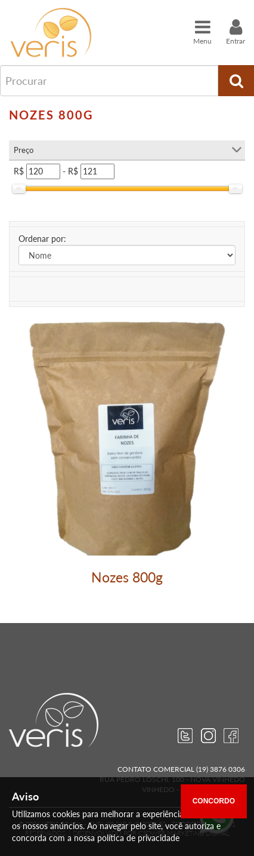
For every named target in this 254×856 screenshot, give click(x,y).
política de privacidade (138, 838)
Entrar (235, 31)
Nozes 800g (127, 577)
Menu (202, 31)
